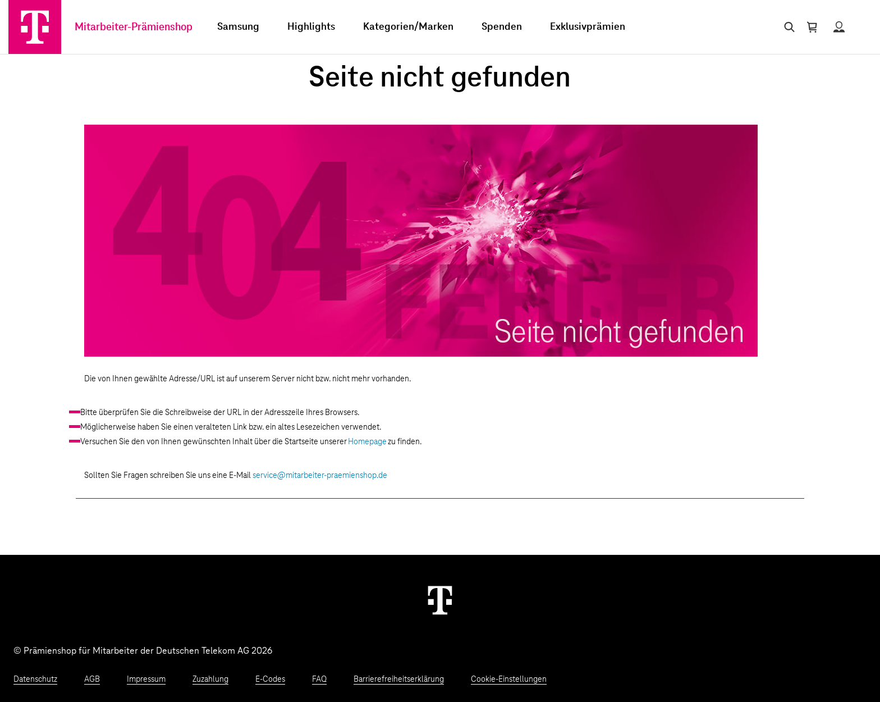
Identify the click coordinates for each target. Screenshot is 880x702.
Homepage (367, 441)
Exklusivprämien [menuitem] (587, 27)
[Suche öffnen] (787, 27)
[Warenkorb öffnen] (812, 27)
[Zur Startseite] (35, 27)
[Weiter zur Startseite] (440, 600)
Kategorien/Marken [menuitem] (408, 27)
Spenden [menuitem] (502, 27)
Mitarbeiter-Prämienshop (133, 27)
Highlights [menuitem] (311, 27)
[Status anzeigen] (839, 27)
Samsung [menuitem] (238, 27)
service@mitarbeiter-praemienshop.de (320, 475)
